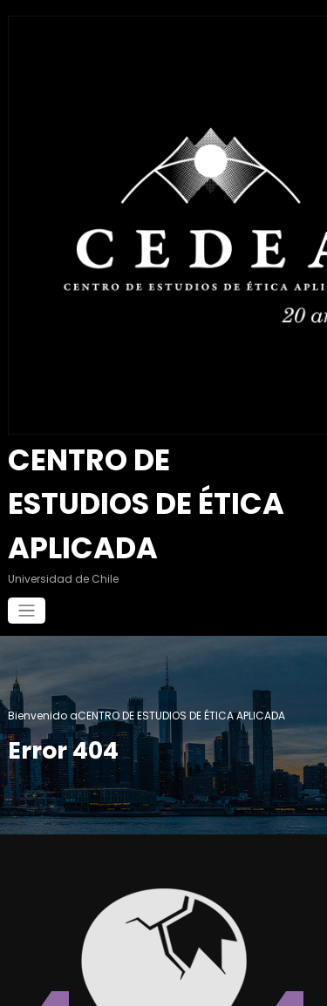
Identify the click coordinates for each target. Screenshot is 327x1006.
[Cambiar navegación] (26, 547)
